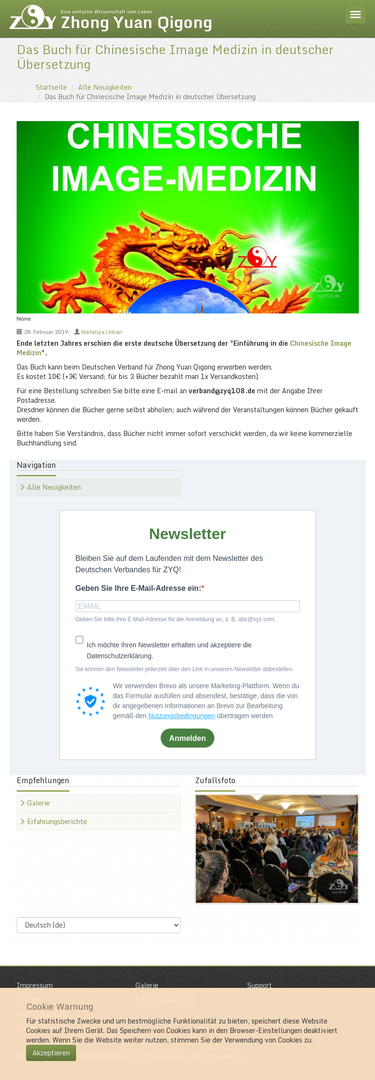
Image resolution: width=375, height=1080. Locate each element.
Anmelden (187, 738)
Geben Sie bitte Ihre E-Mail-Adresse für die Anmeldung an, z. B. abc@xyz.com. (176, 619)
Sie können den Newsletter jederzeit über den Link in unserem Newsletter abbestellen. (185, 669)
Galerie (35, 802)
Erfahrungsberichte (53, 821)
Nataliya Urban (101, 331)
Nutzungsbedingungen (181, 716)
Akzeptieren (51, 1052)
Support (259, 985)
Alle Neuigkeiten (105, 87)
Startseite (51, 87)
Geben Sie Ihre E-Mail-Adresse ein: (139, 588)
